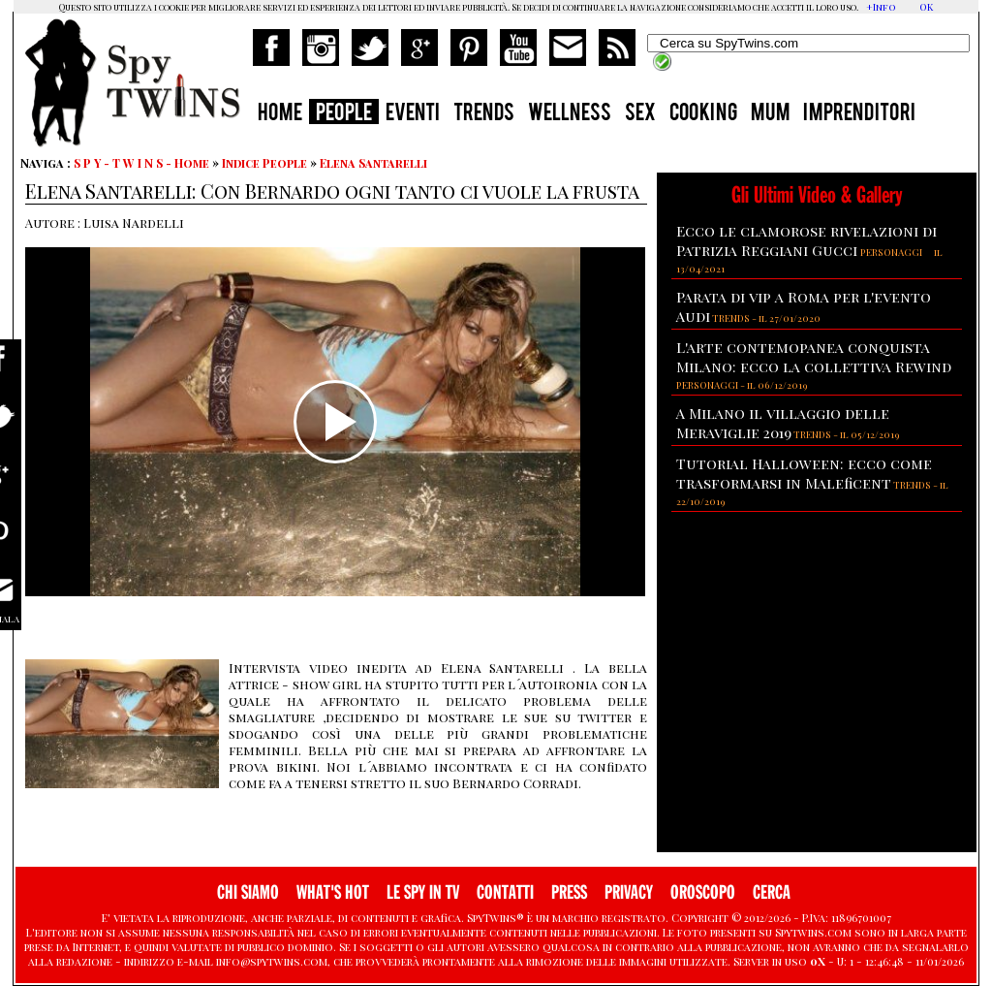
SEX (640, 114)
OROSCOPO (702, 892)
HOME (280, 114)
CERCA (771, 892)
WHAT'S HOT (332, 892)
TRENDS (483, 114)
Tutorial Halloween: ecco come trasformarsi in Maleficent (804, 473)
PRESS (569, 892)
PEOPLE (344, 114)
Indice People (264, 163)
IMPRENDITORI (859, 114)
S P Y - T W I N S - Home (141, 163)
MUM (770, 114)
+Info (881, 7)
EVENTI (413, 114)
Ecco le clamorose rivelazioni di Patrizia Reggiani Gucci (806, 240)
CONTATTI (505, 892)
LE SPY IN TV (423, 892)
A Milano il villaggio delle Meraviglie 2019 (782, 422)
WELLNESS (569, 114)
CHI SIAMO (248, 892)
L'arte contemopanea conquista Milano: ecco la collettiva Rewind (813, 356)
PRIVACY (628, 892)
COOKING (703, 114)
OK (926, 7)
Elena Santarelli (373, 163)
